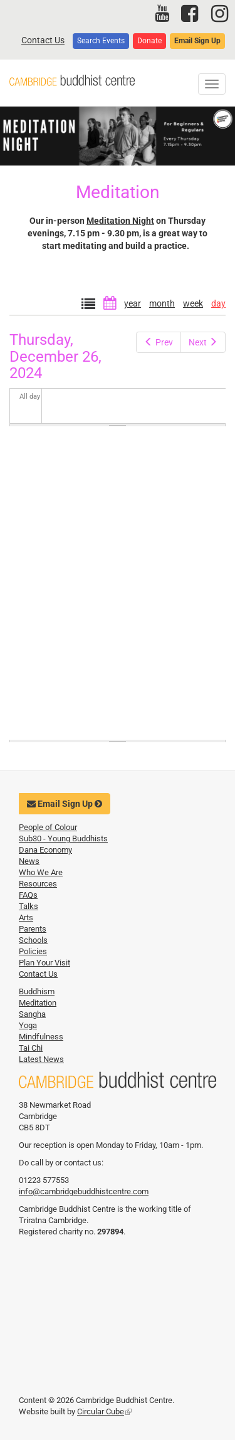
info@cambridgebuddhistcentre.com (84, 1191)
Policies (33, 951)
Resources (38, 883)
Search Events (101, 40)
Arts (26, 917)
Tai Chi (31, 1048)
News (29, 861)
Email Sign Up (197, 40)
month (162, 303)
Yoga (28, 1025)
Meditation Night (120, 221)
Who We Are (41, 872)
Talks (28, 906)
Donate (149, 40)
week (193, 303)
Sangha (32, 1014)
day (218, 303)
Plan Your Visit (44, 962)
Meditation (37, 1002)
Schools (33, 940)
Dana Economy (45, 849)
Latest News (41, 1059)
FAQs (28, 895)
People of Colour (48, 827)
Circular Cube (104, 1411)
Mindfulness (41, 1036)
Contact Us (43, 40)
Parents (32, 928)
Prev (158, 342)
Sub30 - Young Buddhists (63, 838)
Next (203, 342)
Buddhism (37, 991)
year (132, 303)
